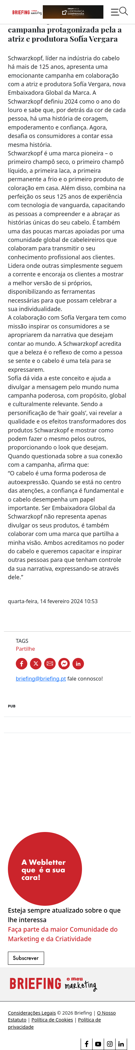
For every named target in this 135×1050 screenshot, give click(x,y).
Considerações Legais (32, 1013)
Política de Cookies (52, 1020)
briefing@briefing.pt (41, 678)
